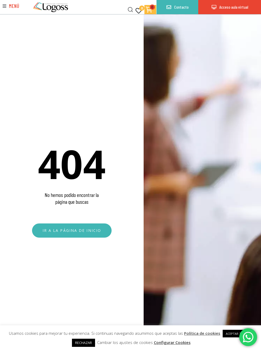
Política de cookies (202, 333)
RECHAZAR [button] (83, 342)
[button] (11, 6)
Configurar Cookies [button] (172, 342)
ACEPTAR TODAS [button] (237, 334)
